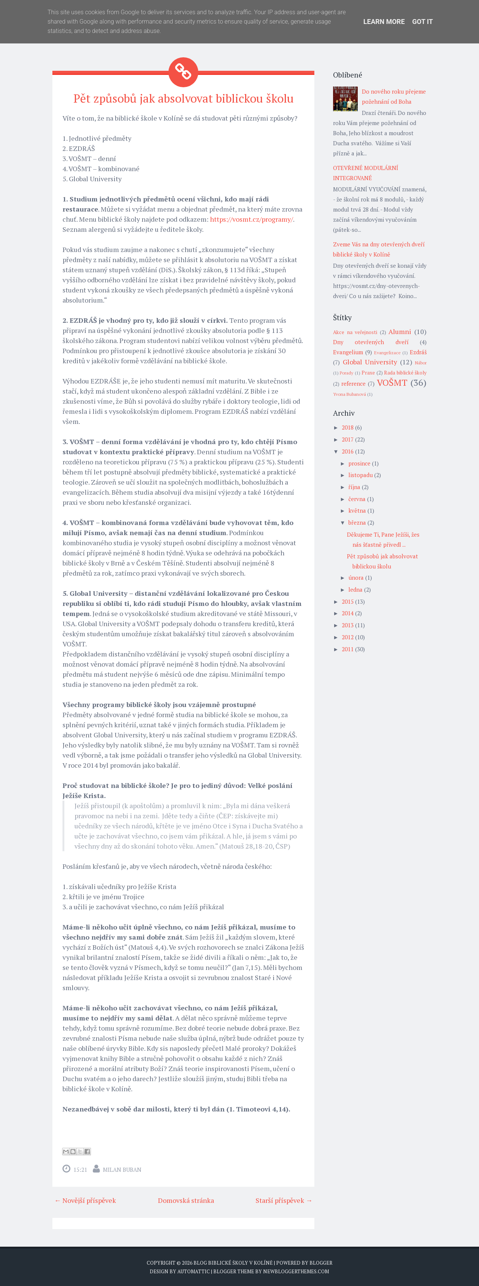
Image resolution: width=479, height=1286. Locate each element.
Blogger (320, 1262)
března (357, 522)
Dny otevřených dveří (371, 342)
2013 (348, 625)
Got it (422, 21)
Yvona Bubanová (349, 394)
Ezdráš (418, 352)
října (354, 487)
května (357, 510)
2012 (348, 637)
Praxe (368, 372)
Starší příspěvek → (284, 1199)
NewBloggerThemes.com (296, 1271)
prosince (359, 463)
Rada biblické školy (405, 372)
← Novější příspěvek (85, 1199)
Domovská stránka (186, 1199)
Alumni (399, 331)
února (356, 577)
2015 (348, 601)
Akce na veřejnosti (355, 332)
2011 (348, 649)
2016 (348, 451)
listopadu (360, 475)
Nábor (421, 363)
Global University (370, 361)
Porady (346, 373)
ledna (355, 589)
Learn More (384, 21)
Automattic (193, 1271)
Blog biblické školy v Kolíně (233, 1262)
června (357, 499)
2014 (348, 613)
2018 (348, 427)
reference (353, 383)
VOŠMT (392, 382)
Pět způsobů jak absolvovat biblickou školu (183, 98)
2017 (348, 439)
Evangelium (348, 352)
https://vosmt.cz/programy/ (251, 218)
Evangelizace (387, 352)
